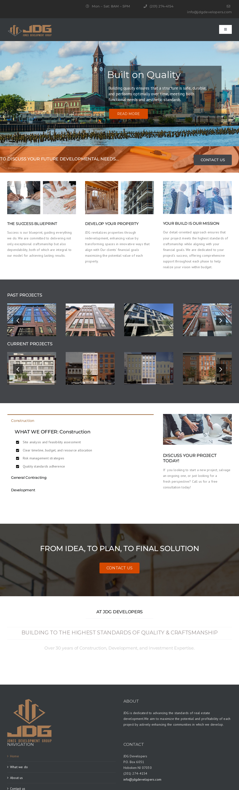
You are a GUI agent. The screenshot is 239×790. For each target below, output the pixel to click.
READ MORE (128, 114)
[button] (18, 320)
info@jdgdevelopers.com (209, 12)
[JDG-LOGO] (29, 26)
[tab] (80, 420)
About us (16, 778)
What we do (19, 767)
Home (14, 756)
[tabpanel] (80, 448)
